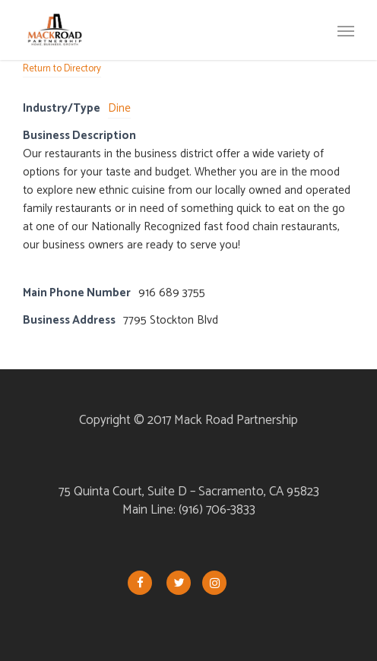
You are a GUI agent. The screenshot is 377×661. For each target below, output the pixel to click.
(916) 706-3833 (217, 509)
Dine (119, 108)
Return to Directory (62, 69)
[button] (345, 30)
